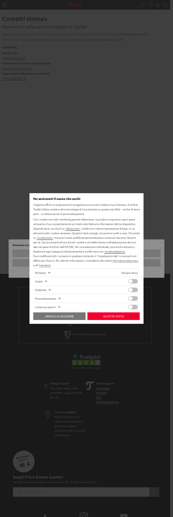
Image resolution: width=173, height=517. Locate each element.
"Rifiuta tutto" (73, 228)
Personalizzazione (45, 298)
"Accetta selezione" (115, 251)
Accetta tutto (113, 316)
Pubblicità (40, 290)
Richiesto (40, 272)
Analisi (39, 281)
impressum (54, 265)
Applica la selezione (59, 316)
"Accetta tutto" (45, 237)
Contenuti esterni (45, 307)
